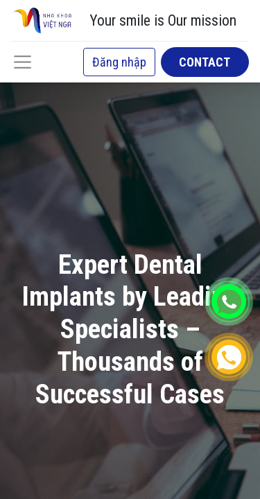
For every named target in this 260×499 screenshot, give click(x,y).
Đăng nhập (119, 62)
